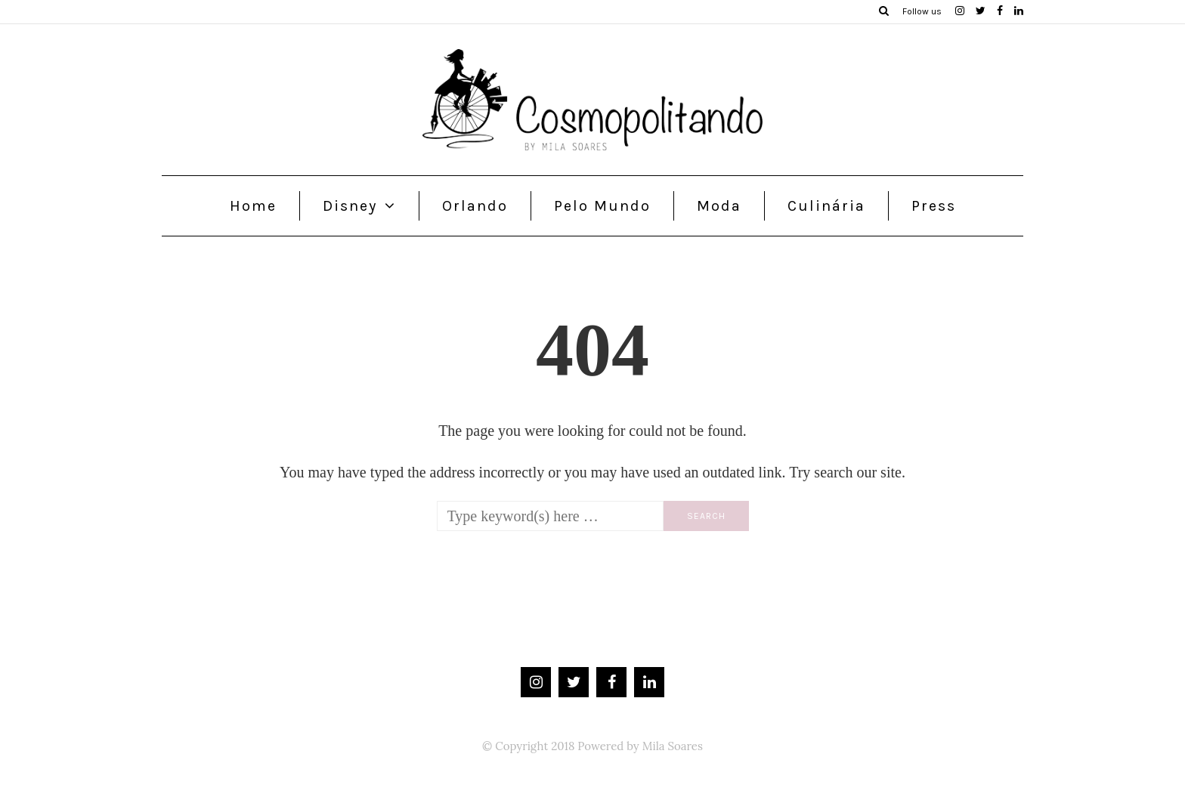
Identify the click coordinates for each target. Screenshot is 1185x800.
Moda (719, 206)
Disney (350, 206)
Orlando (475, 206)
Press (933, 206)
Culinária (826, 206)
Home (253, 206)
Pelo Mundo (602, 206)
